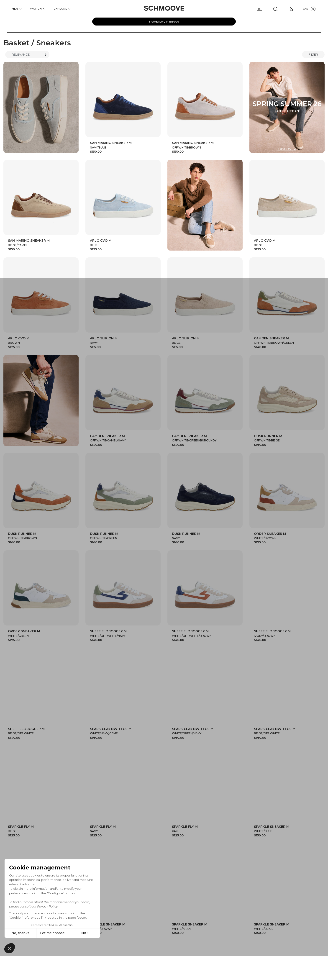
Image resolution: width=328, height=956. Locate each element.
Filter (313, 54)
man (154, 932)
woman (177, 932)
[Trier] (27, 55)
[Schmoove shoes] (164, 8)
